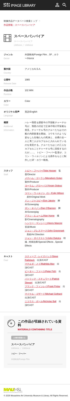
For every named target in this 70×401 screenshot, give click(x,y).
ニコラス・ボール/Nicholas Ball (40, 301)
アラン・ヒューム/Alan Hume (40, 215)
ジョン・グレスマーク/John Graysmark (44, 230)
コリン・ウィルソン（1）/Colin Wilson (44, 193)
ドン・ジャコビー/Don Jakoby (40, 200)
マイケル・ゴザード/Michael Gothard (43, 294)
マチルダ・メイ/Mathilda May (40, 264)
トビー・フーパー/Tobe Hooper (40, 170)
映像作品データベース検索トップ (20, 21)
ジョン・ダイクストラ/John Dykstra (43, 238)
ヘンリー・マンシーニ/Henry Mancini (43, 223)
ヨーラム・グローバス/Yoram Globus (43, 185)
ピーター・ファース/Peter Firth (40, 271)
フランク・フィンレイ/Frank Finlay (42, 286)
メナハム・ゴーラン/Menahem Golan (43, 178)
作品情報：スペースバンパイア (19, 25)
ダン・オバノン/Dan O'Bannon (40, 208)
